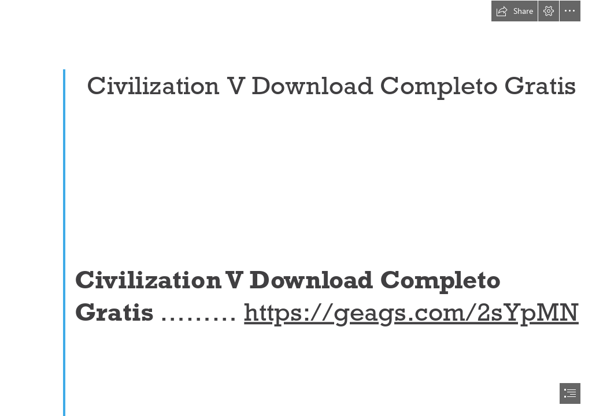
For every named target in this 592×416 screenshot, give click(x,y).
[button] (514, 11)
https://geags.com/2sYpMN (411, 312)
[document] (296, 208)
